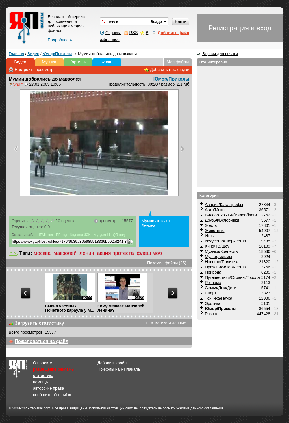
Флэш (107, 62)
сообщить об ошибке (52, 394)
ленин (86, 253)
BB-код (61, 235)
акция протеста (115, 253)
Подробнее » (60, 40)
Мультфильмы (218, 256)
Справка (113, 32)
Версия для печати (220, 53)
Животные (215, 230)
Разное (211, 313)
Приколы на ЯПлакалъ (118, 369)
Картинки (77, 62)
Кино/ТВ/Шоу (217, 246)
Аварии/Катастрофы (224, 204)
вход (264, 28)
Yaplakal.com (40, 408)
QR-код (119, 235)
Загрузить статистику (39, 323)
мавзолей (65, 253)
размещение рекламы (53, 369)
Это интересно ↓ (214, 62)
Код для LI (101, 235)
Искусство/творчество (225, 241)
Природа (213, 272)
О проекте (42, 363)
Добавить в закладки (169, 69)
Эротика (213, 303)
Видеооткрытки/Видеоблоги (231, 215)
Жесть (211, 225)
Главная (16, 53)
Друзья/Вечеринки (222, 220)
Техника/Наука (218, 298)
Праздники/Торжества (225, 267)
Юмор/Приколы (57, 53)
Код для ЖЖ (80, 235)
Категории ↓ (210, 195)
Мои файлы (178, 62)
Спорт (210, 293)
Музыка (49, 62)
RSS (133, 32)
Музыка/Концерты (222, 251)
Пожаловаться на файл (41, 341)
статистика (43, 375)
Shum (18, 84)
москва (42, 253)
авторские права (48, 388)
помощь (40, 382)
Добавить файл (112, 363)
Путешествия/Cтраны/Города (232, 277)
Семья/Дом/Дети (220, 287)
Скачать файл (23, 235)
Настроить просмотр (34, 69)
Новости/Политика (222, 261)
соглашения (214, 408)
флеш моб (149, 253)
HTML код (45, 235)
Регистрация (228, 28)
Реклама (213, 282)
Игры (209, 235)
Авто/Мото (215, 209)
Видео (33, 53)
